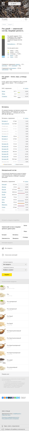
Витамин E (5, 136)
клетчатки (4, 65)
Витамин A (5, 121)
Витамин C (5, 141)
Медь (3, 202)
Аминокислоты (6, 238)
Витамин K (5, 139)
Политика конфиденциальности (10, 417)
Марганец (4, 204)
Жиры (3, 94)
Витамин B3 (5, 149)
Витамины (15, 234)
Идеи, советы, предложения (11, 426)
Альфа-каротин (6, 126)
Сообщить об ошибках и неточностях (15, 429)
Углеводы (4, 96)
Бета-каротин (5, 123)
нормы (26, 88)
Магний (4, 189)
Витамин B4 (5, 151)
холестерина (12, 68)
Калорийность (11, 44)
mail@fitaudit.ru (17, 413)
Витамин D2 (5, 131)
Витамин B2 (5, 146)
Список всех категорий (9, 255)
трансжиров (5, 69)
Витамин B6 (5, 156)
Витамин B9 (5, 159)
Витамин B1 (5, 144)
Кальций (4, 184)
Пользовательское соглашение (10, 418)
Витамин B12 (5, 161)
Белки (3, 91)
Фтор (3, 209)
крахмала (14, 65)
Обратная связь (6, 415)
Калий (3, 194)
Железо (4, 187)
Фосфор (4, 192)
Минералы (15, 238)
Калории (4, 234)
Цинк (3, 199)
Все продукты (7, 248)
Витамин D (5, 128)
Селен (3, 207)
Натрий (4, 197)
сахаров (17, 64)
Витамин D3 (5, 133)
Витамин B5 (5, 154)
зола (11, 57)
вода (11, 55)
